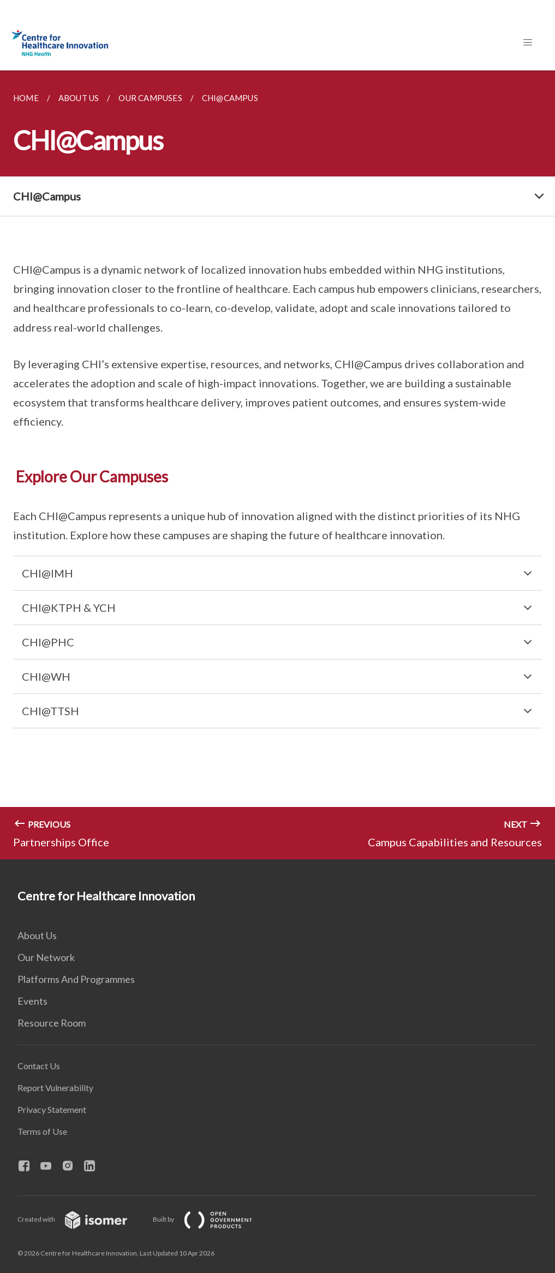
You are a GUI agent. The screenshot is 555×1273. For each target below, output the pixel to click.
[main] (277, 464)
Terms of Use (42, 1131)
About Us (37, 935)
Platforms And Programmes (76, 979)
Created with (81, 1219)
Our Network (46, 957)
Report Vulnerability (55, 1087)
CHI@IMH (47, 573)
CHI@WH (46, 676)
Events (32, 1001)
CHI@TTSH (50, 710)
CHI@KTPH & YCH (69, 607)
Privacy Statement (51, 1109)
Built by (211, 1219)
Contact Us (38, 1065)
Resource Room (51, 1023)
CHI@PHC (48, 642)
